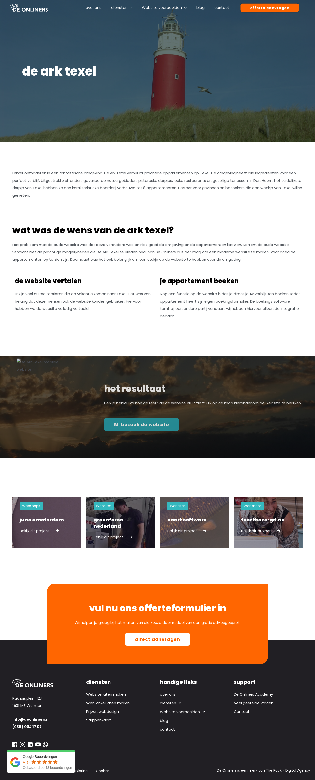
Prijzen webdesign (102, 711)
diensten (172, 703)
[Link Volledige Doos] (46, 522)
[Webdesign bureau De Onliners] (29, 7)
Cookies (103, 770)
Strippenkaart (98, 720)
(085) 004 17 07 (27, 726)
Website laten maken (106, 694)
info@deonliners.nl (31, 719)
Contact (242, 711)
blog (164, 720)
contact (167, 729)
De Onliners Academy (253, 694)
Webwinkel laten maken (108, 702)
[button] (269, 7)
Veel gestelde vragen (253, 702)
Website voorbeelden (183, 711)
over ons (168, 694)
